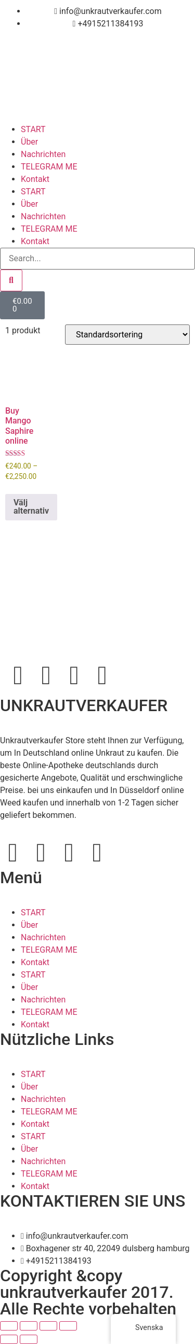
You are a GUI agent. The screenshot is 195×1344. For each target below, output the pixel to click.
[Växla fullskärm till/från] (28, 1326)
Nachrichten (43, 154)
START (33, 129)
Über (29, 142)
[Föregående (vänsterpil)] (9, 1339)
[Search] (11, 280)
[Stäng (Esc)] (68, 1326)
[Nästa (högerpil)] (28, 1339)
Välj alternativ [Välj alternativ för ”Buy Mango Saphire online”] (31, 507)
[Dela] (48, 1326)
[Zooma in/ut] (9, 1326)
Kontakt (35, 179)
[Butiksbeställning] (127, 334)
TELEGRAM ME (49, 167)
